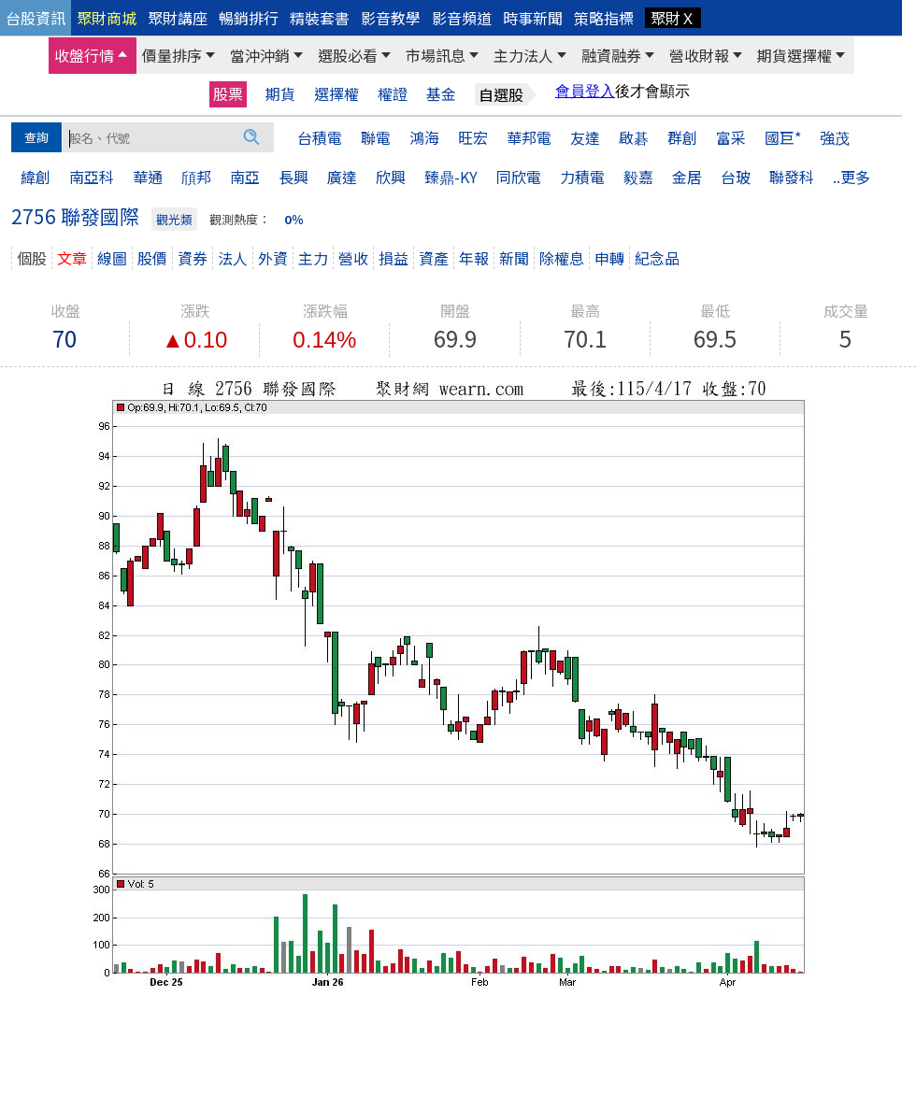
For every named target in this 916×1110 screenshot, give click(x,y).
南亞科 (91, 176)
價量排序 (172, 55)
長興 (293, 176)
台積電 (319, 137)
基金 (441, 94)
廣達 (342, 176)
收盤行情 (84, 55)
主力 (313, 258)
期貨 (280, 94)
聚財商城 (106, 17)
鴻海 (424, 137)
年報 (474, 258)
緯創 (35, 176)
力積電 (582, 176)
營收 (353, 258)
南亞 (245, 176)
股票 (228, 93)
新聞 (514, 258)
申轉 (609, 258)
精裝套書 (320, 17)
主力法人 (523, 55)
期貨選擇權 (794, 55)
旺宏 (473, 137)
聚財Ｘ (673, 17)
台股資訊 (35, 17)
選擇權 (336, 94)
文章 (72, 258)
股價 (152, 258)
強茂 (835, 137)
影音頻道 (462, 17)
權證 (393, 94)
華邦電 (529, 137)
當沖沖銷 (260, 55)
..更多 (851, 176)
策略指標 (604, 17)
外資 (273, 258)
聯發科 (791, 176)
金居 (687, 176)
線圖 (112, 258)
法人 (233, 258)
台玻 (736, 176)
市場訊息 (435, 55)
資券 (193, 258)
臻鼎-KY (451, 176)
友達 (585, 137)
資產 (434, 258)
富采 (731, 137)
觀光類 (174, 219)
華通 (148, 176)
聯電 (376, 137)
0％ (294, 219)
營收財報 (699, 55)
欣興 (391, 176)
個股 (32, 258)
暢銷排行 (249, 17)
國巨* (783, 137)
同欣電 (518, 176)
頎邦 (196, 176)
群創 (682, 137)
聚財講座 (178, 17)
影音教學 (391, 17)
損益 (393, 258)
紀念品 (657, 258)
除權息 (561, 258)
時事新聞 (533, 17)
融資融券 (611, 55)
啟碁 (634, 137)
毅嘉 (638, 176)
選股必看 (348, 55)
